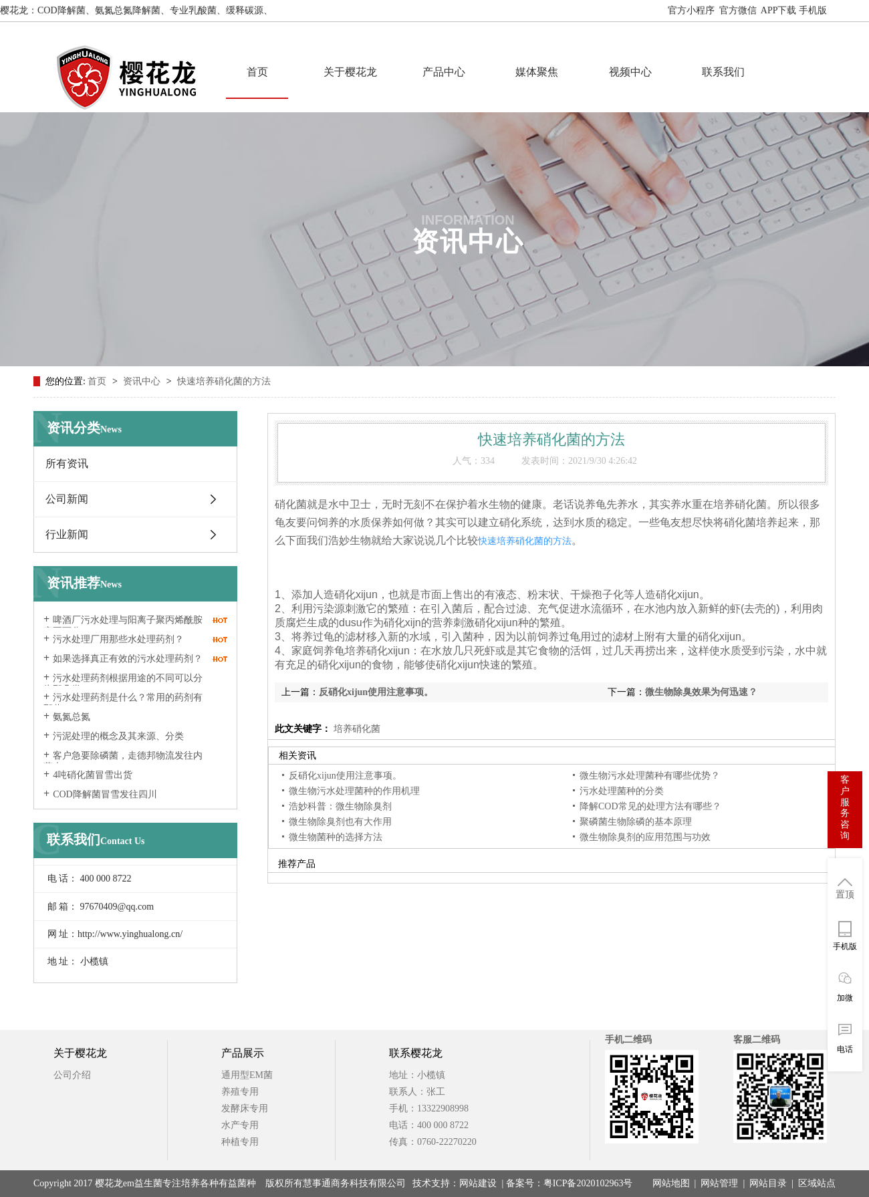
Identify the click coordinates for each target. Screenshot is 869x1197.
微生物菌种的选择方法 (335, 837)
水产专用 (240, 1125)
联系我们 (723, 72)
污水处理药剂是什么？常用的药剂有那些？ (123, 703)
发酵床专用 (244, 1108)
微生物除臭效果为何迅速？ (701, 692)
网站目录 (768, 1183)
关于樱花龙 (350, 72)
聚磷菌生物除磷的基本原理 (636, 822)
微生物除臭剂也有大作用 (340, 822)
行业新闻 (66, 534)
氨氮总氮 (71, 717)
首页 (257, 72)
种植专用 (240, 1142)
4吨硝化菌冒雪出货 (92, 775)
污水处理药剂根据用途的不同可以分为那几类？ (123, 683)
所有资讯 (66, 463)
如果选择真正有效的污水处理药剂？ (128, 659)
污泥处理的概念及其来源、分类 (118, 736)
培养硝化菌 (355, 729)
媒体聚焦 (536, 72)
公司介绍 (72, 1075)
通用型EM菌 (247, 1075)
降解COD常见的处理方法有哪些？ (650, 806)
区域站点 (817, 1183)
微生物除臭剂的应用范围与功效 (645, 837)
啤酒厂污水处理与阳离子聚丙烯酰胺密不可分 (123, 625)
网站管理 (719, 1183)
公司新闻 (66, 499)
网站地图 (850, 10)
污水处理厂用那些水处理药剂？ (118, 639)
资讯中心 (143, 381)
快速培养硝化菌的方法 (224, 381)
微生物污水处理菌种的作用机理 (354, 791)
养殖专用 (240, 1092)
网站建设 (478, 1183)
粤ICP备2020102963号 (588, 1183)
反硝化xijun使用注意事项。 (376, 692)
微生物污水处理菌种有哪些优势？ (650, 776)
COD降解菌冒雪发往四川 (105, 794)
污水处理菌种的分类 (622, 791)
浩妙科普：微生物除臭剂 (340, 806)
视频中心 (630, 72)
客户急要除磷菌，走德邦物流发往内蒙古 (123, 761)
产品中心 (443, 72)
